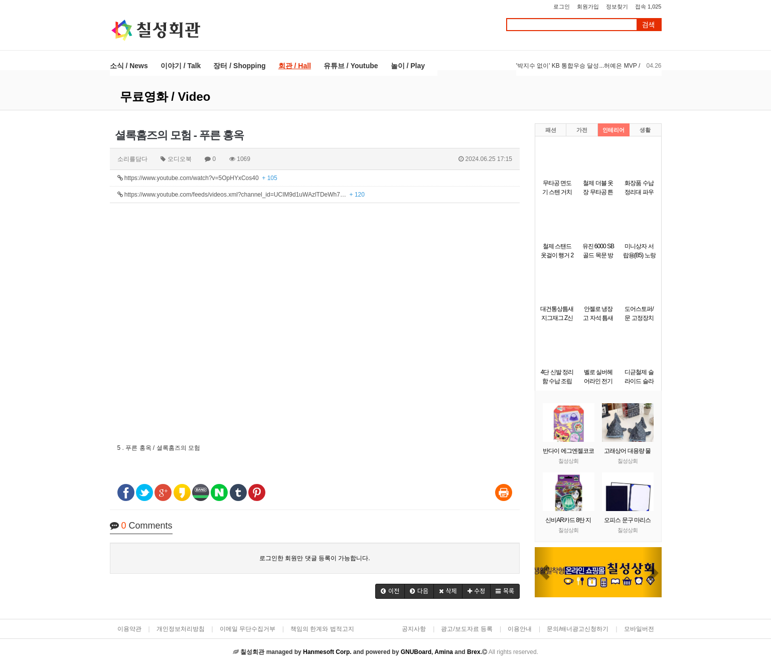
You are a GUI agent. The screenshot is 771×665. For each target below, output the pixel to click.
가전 (581, 130)
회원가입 (588, 7)
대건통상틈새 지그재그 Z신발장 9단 (556, 317)
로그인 (561, 7)
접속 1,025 (648, 7)
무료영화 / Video (165, 96)
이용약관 (129, 628)
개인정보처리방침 (181, 628)
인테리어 (613, 130)
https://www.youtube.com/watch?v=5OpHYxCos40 (197, 178)
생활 (645, 130)
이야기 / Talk (181, 66)
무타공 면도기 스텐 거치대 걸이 (557, 192)
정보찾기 (617, 7)
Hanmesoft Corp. (327, 651)
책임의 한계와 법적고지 (322, 628)
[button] (390, 591)
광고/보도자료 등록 (467, 628)
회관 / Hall (294, 66)
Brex (474, 651)
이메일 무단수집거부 (247, 628)
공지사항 (414, 628)
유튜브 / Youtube (351, 66)
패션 (550, 130)
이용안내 (520, 628)
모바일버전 (639, 628)
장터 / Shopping (239, 66)
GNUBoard (416, 651)
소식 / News (129, 66)
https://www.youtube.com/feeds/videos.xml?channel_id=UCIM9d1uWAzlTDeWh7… (241, 194)
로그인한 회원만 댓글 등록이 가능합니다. (314, 558)
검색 (648, 25)
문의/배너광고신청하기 (577, 628)
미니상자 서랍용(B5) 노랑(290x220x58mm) (642, 255)
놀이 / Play (408, 66)
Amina (443, 651)
